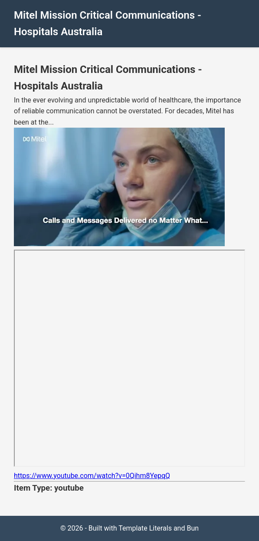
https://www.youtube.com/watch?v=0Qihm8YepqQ (92, 476)
